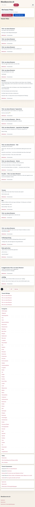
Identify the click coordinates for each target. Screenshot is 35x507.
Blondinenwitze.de (7, 2)
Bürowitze (4, 338)
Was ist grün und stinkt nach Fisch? (13, 477)
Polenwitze (4, 401)
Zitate (3, 449)
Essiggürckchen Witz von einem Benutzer (13, 267)
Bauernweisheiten (5, 322)
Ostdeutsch (4, 397)
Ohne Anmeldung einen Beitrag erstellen (10, 460)
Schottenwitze (4, 419)
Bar (3, 200)
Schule (3, 422)
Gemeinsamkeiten (5, 365)
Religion (3, 413)
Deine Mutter (4, 342)
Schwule (3, 428)
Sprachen (3, 433)
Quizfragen (4, 410)
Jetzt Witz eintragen (7, 15)
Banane (4, 80)
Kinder (3, 374)
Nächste (16, 289)
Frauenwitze (4, 356)
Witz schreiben (5, 462)
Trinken (3, 442)
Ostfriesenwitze (5, 399)
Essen (3, 349)
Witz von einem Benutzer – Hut (10, 144)
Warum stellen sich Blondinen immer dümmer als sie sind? (20, 475)
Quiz (3, 408)
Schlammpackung (6, 237)
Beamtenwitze (4, 326)
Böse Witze (4, 331)
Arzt (2, 317)
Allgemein (4, 313)
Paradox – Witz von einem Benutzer (11, 173)
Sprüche (3, 435)
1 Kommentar (9, 217)
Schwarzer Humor (5, 424)
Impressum (4, 481)
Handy (3, 369)
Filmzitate (4, 351)
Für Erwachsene (5, 360)
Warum (4, 190)
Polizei (3, 406)
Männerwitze (4, 388)
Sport (3, 431)
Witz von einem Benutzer (8, 28)
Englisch (3, 347)
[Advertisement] (17, 23)
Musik (3, 392)
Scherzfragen (4, 417)
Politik (3, 403)
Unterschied (4, 447)
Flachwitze (4, 354)
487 (11, 289)
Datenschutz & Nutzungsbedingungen (9, 486)
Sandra (3, 477)
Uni (2, 444)
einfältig (4, 277)
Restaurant (4, 415)
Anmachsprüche (5, 315)
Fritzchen (3, 358)
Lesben (3, 383)
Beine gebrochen (6, 248)
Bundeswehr (4, 335)
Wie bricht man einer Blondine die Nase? (15, 473)
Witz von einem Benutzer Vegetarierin (12, 109)
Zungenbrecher (5, 451)
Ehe (2, 344)
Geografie (4, 367)
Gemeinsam (9, 470)
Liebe (3, 385)
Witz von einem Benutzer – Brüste (11, 161)
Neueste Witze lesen (19, 15)
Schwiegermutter (5, 426)
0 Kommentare (9, 35)
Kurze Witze (4, 381)
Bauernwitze (4, 324)
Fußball (3, 363)
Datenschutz (4, 457)
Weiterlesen (4, 35)
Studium (3, 438)
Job (2, 372)
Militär (3, 390)
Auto (3, 320)
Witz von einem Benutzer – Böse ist (11, 119)
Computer (4, 340)
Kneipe (3, 376)
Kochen (3, 379)
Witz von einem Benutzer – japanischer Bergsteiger (15, 127)
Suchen (16, 4)
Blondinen (4, 329)
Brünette (3, 333)
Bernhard (3, 473)
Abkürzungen (4, 310)
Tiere (3, 440)
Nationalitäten (4, 394)
